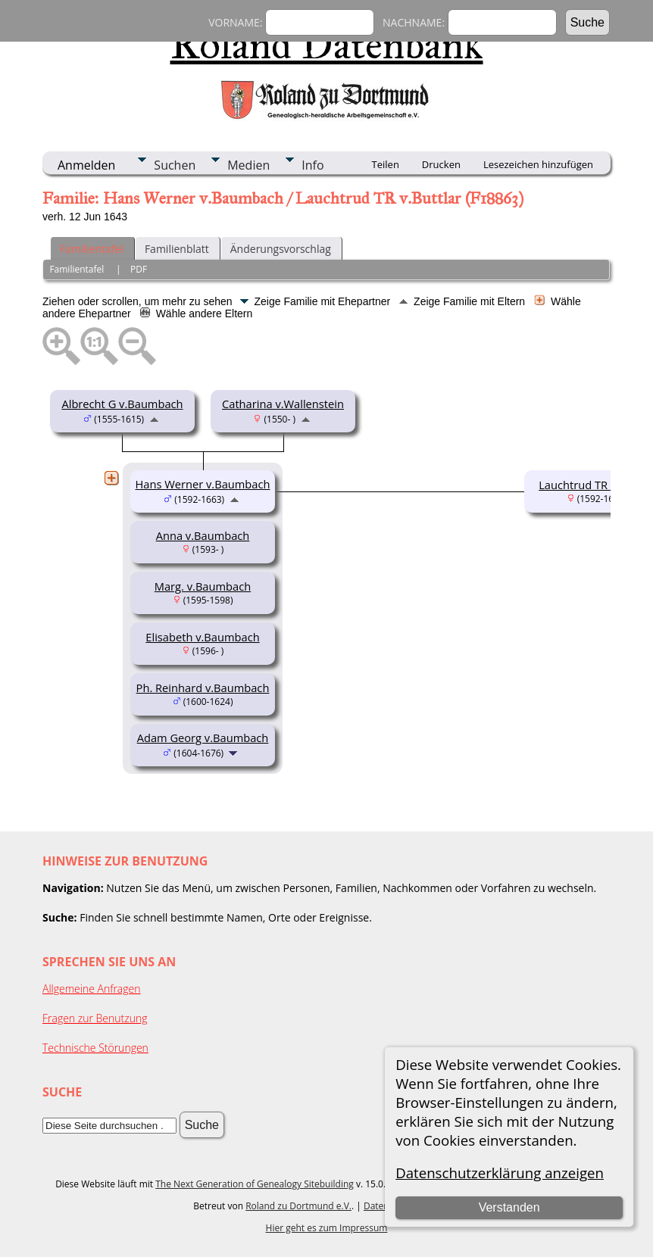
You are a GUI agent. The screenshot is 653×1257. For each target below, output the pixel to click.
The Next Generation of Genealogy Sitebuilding (254, 1183)
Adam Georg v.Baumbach (203, 737)
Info (312, 165)
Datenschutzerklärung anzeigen (499, 1172)
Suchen (174, 165)
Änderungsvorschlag (280, 249)
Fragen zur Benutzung (95, 1018)
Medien (248, 165)
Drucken (441, 164)
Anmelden (86, 165)
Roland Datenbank (326, 45)
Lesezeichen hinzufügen (538, 164)
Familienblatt (177, 249)
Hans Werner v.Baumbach (203, 483)
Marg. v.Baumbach (203, 586)
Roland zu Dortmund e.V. (298, 1205)
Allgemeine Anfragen (91, 988)
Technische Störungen (95, 1047)
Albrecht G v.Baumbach (122, 403)
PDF (138, 269)
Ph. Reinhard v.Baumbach (203, 687)
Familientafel (91, 249)
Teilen (385, 164)
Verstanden (509, 1207)
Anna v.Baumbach (203, 535)
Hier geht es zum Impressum (327, 1227)
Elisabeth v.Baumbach (202, 636)
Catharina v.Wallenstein (283, 403)
